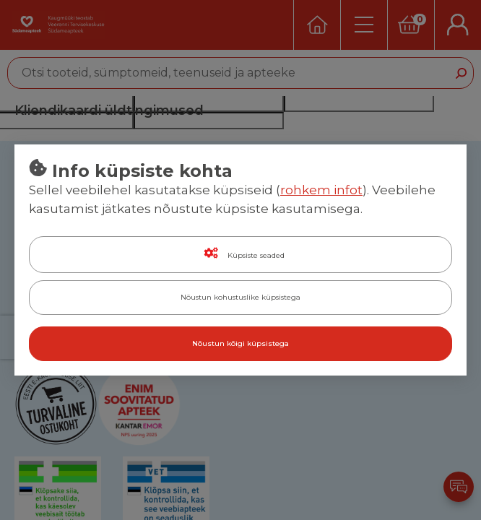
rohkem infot (321, 190)
